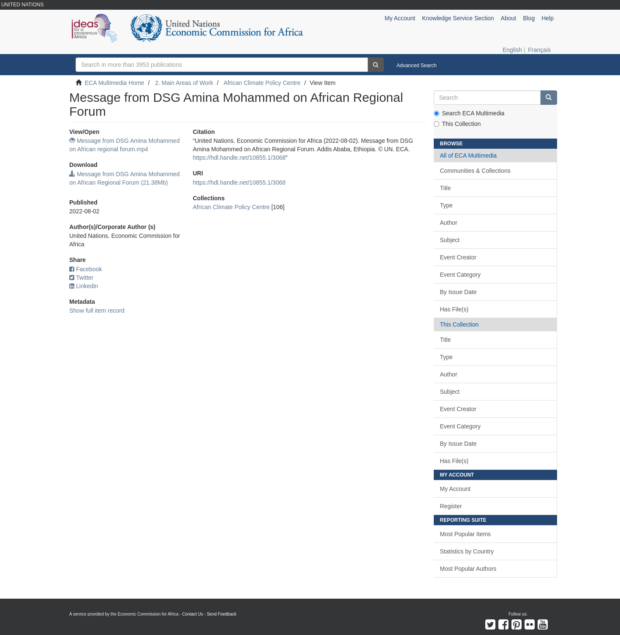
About (509, 18)
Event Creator (458, 257)
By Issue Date (458, 292)
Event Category (460, 274)
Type (446, 205)
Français (539, 49)
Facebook (85, 269)
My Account (455, 488)
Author (448, 222)
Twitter (81, 277)
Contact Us (192, 614)
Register (451, 506)
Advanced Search (417, 65)
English (512, 49)
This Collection (457, 123)
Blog (529, 18)
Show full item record (97, 310)
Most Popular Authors (468, 568)
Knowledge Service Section (458, 18)
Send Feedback (222, 614)
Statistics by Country (467, 551)
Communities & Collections (475, 170)
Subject (450, 240)
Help (547, 18)
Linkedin (83, 286)
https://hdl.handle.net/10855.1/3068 (239, 157)
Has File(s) (454, 309)
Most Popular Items (465, 534)
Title (445, 188)
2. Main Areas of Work (184, 82)
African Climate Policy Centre (261, 82)
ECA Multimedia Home (114, 82)
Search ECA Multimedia (469, 113)
